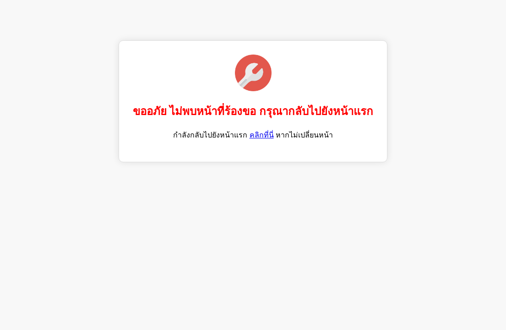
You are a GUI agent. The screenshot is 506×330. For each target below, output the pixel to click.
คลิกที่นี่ (262, 135)
